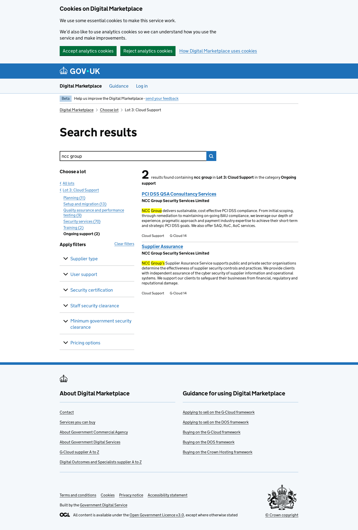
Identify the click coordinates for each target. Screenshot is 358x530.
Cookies (108, 495)
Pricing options (85, 343)
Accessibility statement (167, 495)
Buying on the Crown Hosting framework (217, 452)
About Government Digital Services (90, 442)
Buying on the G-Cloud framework (211, 432)
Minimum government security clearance (101, 324)
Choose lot (109, 109)
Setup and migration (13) (84, 204)
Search (211, 156)
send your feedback (162, 98)
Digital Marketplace (81, 86)
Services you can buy (77, 422)
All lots (68, 183)
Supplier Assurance (162, 246)
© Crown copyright (281, 515)
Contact (67, 412)
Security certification (91, 290)
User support (83, 274)
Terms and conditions (78, 495)
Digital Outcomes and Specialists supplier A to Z (101, 462)
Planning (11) (74, 197)
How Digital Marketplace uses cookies (218, 51)
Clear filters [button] (124, 243)
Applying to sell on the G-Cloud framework (219, 412)
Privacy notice (131, 495)
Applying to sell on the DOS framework (216, 422)
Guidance (119, 86)
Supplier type (84, 259)
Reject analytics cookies (148, 51)
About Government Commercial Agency (94, 432)
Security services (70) (81, 221)
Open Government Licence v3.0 (157, 515)
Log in (142, 86)
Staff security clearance (94, 306)
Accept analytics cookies (88, 51)
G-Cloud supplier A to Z (79, 452)
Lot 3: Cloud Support (81, 190)
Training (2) (73, 227)
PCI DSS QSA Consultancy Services (179, 194)
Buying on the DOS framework (208, 442)
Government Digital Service (103, 505)
